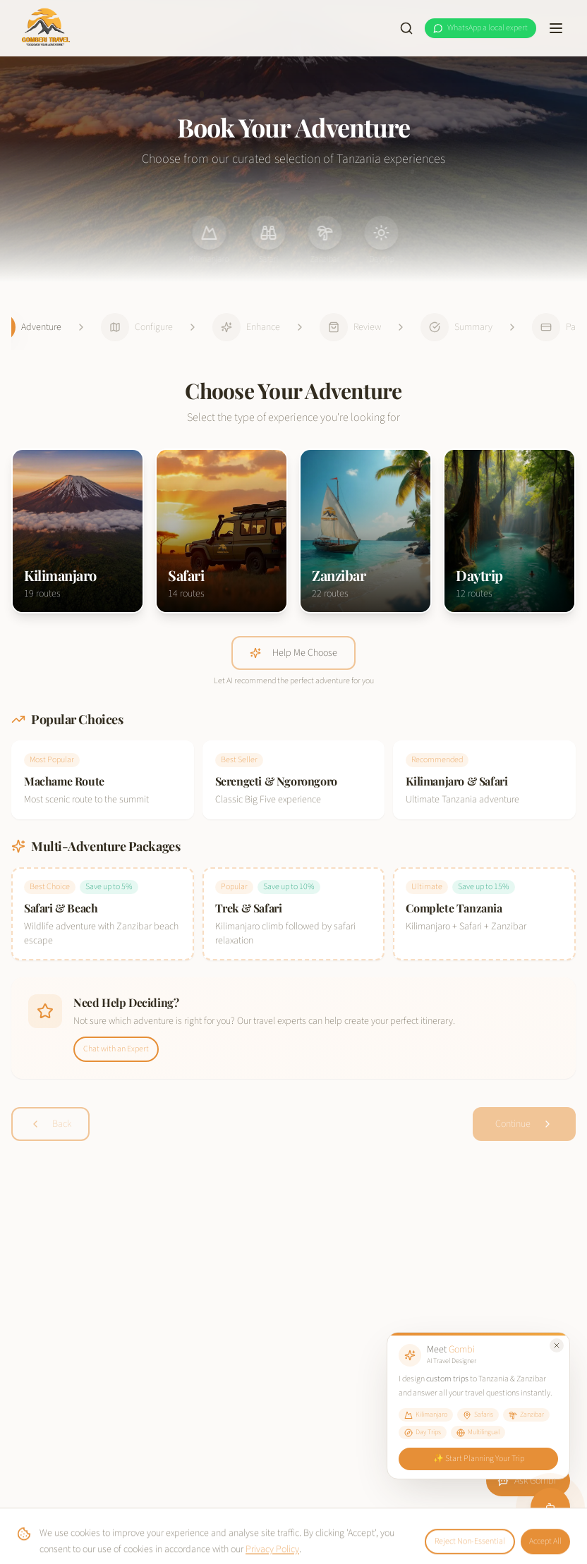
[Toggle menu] (556, 28)
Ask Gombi (527, 1481)
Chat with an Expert (116, 1049)
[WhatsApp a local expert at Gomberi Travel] (480, 28)
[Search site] (406, 28)
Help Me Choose (293, 653)
